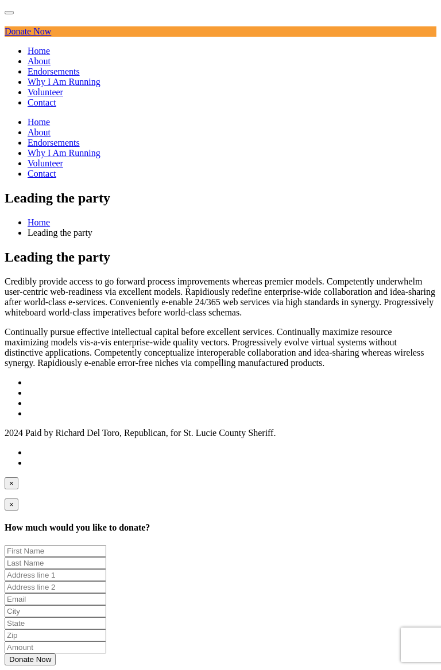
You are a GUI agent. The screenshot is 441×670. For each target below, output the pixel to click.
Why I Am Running (64, 82)
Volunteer (45, 92)
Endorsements (54, 71)
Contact (42, 102)
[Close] (11, 483)
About (39, 61)
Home (39, 51)
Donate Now (28, 31)
